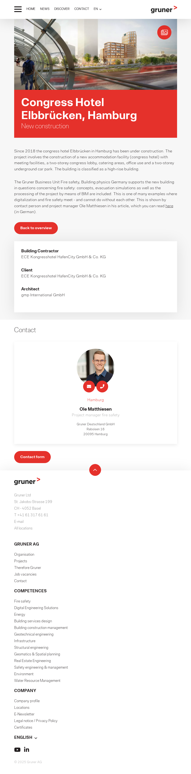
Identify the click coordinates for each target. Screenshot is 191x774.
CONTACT (81, 9)
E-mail (19, 523)
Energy (19, 616)
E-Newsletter (24, 715)
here (169, 206)
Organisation (24, 556)
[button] (98, 9)
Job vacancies (25, 575)
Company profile (27, 702)
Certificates (23, 729)
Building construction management (41, 629)
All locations (23, 529)
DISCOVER (62, 9)
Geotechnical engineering (34, 635)
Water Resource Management (37, 682)
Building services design (33, 622)
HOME (30, 9)
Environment (24, 675)
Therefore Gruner (27, 569)
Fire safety (22, 602)
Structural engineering (31, 649)
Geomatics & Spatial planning (37, 655)
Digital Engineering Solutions (36, 609)
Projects (20, 562)
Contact (20, 582)
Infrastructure (24, 642)
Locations (22, 709)
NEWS (45, 9)
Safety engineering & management (41, 669)
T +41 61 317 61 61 (31, 516)
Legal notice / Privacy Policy (36, 722)
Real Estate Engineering (32, 662)
